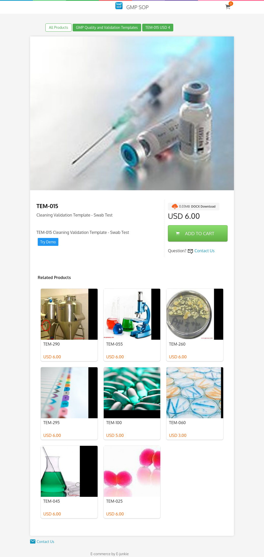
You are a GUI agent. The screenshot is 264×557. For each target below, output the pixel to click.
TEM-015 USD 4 (158, 27)
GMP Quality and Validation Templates (107, 27)
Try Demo (48, 242)
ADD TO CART (195, 233)
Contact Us (204, 250)
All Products (58, 27)
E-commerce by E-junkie (109, 554)
